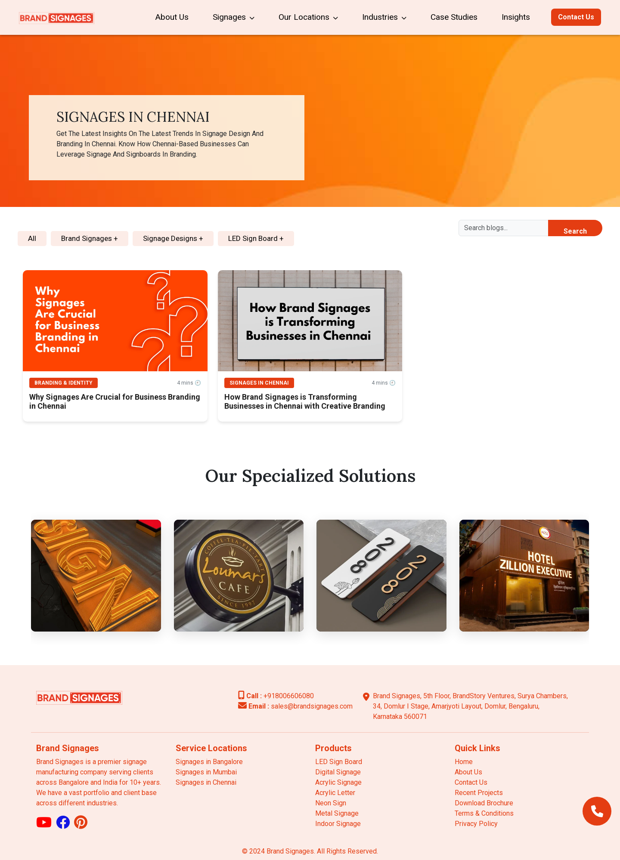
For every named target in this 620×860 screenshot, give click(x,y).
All (32, 238)
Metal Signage (337, 813)
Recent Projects (479, 793)
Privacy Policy (476, 824)
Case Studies (454, 17)
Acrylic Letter (335, 793)
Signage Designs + (173, 238)
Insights (516, 17)
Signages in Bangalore (209, 762)
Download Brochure (484, 803)
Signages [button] (233, 17)
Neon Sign (330, 803)
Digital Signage (338, 772)
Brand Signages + (89, 238)
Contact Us (576, 17)
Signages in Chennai (206, 782)
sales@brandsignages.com (295, 706)
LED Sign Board (338, 762)
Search (575, 231)
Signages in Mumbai (206, 772)
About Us (172, 17)
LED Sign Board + (256, 238)
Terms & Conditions (484, 813)
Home (464, 762)
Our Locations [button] (308, 17)
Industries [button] (384, 17)
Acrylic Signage (338, 782)
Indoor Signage (338, 824)
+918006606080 (276, 696)
